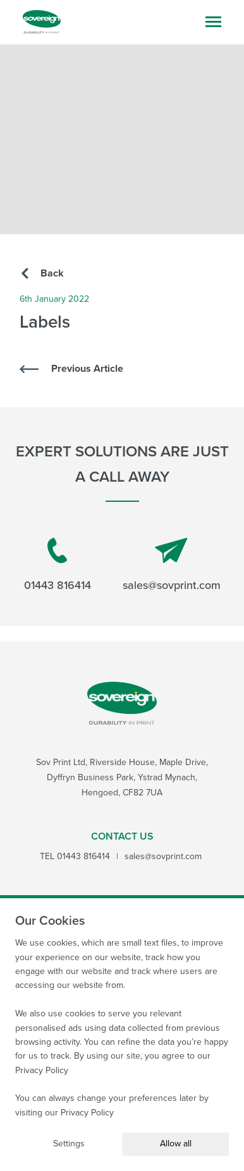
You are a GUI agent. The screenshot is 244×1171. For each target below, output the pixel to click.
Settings (69, 1143)
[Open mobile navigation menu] (213, 21)
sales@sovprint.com (172, 565)
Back (42, 273)
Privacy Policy (41, 1070)
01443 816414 (57, 565)
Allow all (176, 1143)
